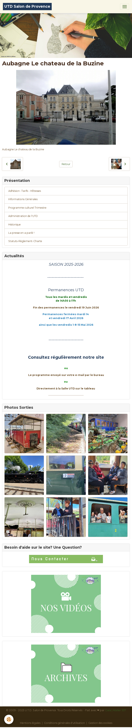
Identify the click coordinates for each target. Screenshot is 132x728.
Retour (66, 164)
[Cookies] (8, 719)
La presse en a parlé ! (21, 232)
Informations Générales (23, 199)
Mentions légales (30, 722)
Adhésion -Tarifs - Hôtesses (24, 190)
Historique (14, 224)
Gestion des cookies (100, 722)
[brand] (27, 6)
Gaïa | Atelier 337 (115, 710)
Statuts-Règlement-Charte (25, 241)
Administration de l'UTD (23, 216)
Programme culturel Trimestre (27, 207)
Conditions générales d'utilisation (64, 722)
